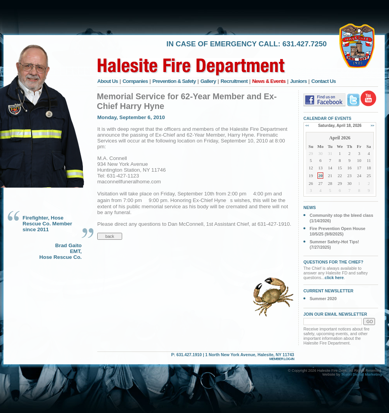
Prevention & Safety (174, 81)
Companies (135, 81)
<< (307, 125)
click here (334, 277)
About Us (107, 81)
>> (372, 125)
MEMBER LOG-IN (281, 359)
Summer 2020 (323, 298)
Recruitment (234, 81)
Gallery (208, 81)
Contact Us (323, 81)
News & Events (269, 81)
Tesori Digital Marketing (361, 374)
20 (320, 175)
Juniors (298, 81)
